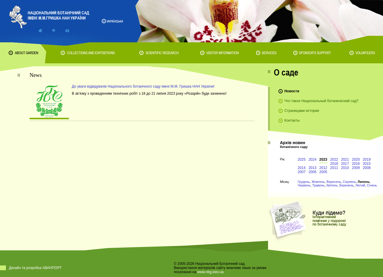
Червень (304, 185)
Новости (291, 91)
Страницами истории (301, 111)
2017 (345, 164)
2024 (313, 159)
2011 (334, 168)
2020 (356, 159)
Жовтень (318, 181)
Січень (372, 185)
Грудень (304, 181)
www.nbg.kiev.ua (210, 272)
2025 (302, 159)
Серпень (349, 181)
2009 (356, 168)
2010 (345, 168)
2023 (323, 159)
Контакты (292, 120)
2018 (334, 164)
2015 (367, 164)
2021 (345, 159)
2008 (367, 168)
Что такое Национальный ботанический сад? (321, 101)
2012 (323, 168)
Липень (364, 181)
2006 (313, 172)
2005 (323, 172)
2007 (302, 172)
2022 (334, 159)
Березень (346, 185)
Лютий (360, 185)
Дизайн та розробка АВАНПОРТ (35, 268)
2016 (356, 164)
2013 (313, 168)
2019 (367, 159)
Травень (318, 185)
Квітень (332, 185)
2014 (302, 168)
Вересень (334, 181)
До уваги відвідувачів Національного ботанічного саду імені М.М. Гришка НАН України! (143, 86)
